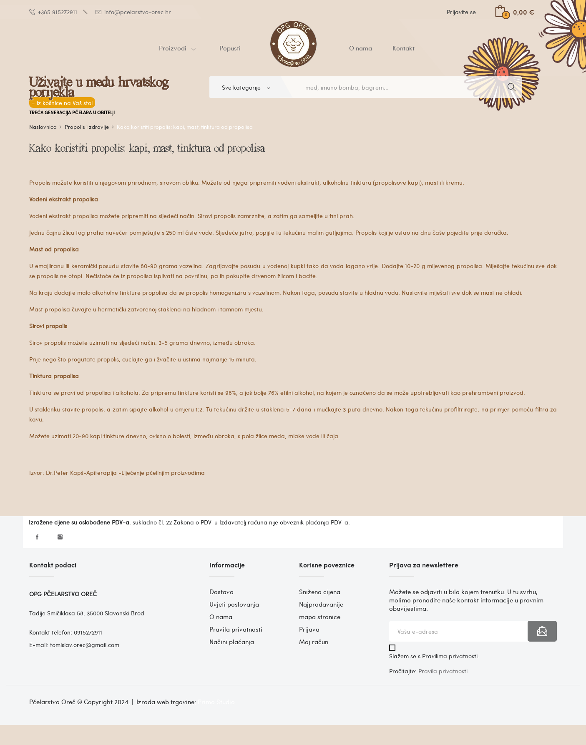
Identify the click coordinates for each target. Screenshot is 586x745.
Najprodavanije (321, 604)
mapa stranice (319, 616)
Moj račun (313, 641)
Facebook (37, 537)
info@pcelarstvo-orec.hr (133, 12)
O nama (220, 616)
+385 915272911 (53, 12)
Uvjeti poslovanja (234, 604)
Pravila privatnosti (235, 629)
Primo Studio (216, 701)
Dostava (221, 591)
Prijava (309, 629)
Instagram (60, 537)
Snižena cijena (319, 591)
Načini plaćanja (231, 641)
